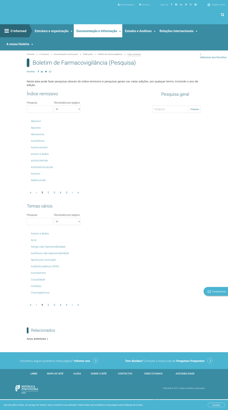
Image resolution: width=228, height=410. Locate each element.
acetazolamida (39, 160)
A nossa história (17, 44)
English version (216, 4)
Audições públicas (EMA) (45, 266)
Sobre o (98, 373)
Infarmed (30, 54)
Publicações (88, 54)
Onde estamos (153, 373)
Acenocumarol (39, 147)
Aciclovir (35, 173)
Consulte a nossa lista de (169, 360)
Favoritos (144, 4)
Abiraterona (37, 134)
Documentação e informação (96, 31)
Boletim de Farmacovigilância (110, 54)
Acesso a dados (40, 233)
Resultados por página (67, 107)
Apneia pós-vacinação (43, 259)
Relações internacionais (177, 31)
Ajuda (77, 373)
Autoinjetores (38, 272)
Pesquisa (40, 107)
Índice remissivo (134, 54)
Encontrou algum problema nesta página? (59, 360)
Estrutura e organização (51, 31)
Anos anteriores (36, 338)
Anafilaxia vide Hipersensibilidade (50, 253)
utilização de (133, 405)
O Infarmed (15, 31)
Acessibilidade (185, 373)
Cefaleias (36, 286)
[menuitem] (126, 4)
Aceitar (216, 404)
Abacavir (36, 121)
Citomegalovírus (40, 292)
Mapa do (55, 373)
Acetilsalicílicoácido (42, 167)
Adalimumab (38, 180)
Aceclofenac (38, 140)
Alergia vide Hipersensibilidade (48, 246)
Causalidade (38, 279)
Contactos (125, 373)
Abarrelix (36, 127)
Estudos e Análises (138, 31)
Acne (33, 240)
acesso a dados (40, 153)
